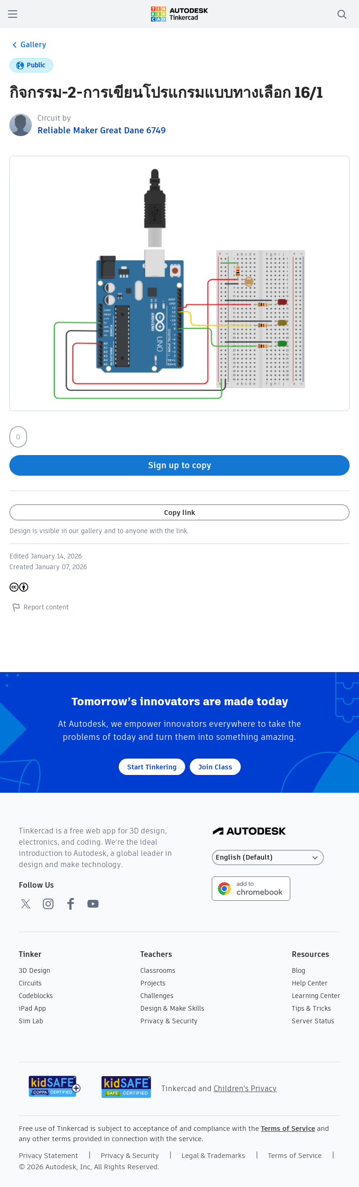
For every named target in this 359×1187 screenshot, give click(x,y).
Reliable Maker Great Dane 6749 (101, 130)
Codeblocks (36, 995)
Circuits (30, 983)
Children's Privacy (245, 1088)
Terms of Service (288, 1128)
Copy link (179, 512)
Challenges (156, 995)
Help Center (310, 983)
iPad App (32, 1008)
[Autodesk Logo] (249, 832)
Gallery (27, 45)
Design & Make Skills (172, 1008)
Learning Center (316, 995)
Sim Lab (31, 1021)
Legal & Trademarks (213, 1155)
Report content (39, 607)
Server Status (313, 1021)
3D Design (34, 970)
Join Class (215, 767)
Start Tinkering (152, 767)
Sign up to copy (179, 465)
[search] (342, 14)
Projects (152, 983)
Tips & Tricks (311, 1008)
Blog (298, 970)
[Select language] (267, 857)
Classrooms (157, 970)
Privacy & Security (169, 1021)
